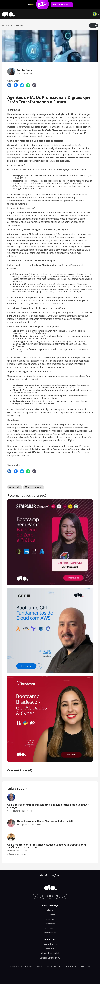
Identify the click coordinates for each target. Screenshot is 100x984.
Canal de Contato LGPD (50, 958)
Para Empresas (50, 928)
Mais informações (50, 875)
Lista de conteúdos (12, 25)
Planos (50, 910)
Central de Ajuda (50, 944)
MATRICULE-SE (61, 4)
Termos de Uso (50, 949)
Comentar (37, 487)
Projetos (50, 919)
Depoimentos (50, 932)
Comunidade (50, 923)
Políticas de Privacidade (50, 953)
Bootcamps (50, 915)
